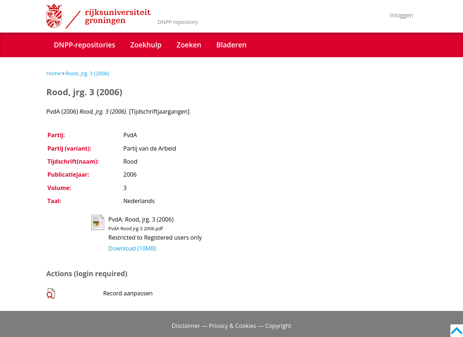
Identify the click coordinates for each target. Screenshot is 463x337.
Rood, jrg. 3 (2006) (87, 73)
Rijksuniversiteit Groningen (98, 16)
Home (53, 73)
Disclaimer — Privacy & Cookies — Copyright (231, 326)
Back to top (456, 330)
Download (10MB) (132, 248)
